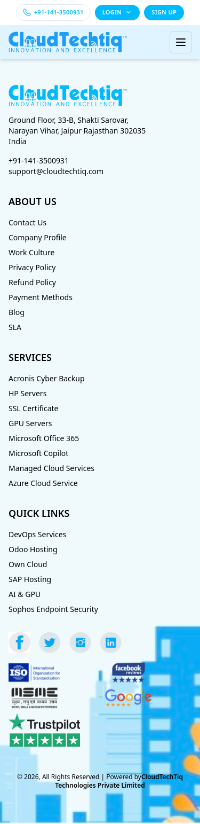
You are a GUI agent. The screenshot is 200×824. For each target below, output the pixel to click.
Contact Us (27, 222)
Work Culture (31, 252)
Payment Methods (41, 297)
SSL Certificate (34, 408)
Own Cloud (28, 564)
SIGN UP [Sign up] (164, 12)
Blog (17, 312)
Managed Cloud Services (51, 468)
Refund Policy (32, 282)
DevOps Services (37, 534)
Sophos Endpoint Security (53, 609)
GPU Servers (30, 423)
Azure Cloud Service (43, 483)
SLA (15, 327)
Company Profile (38, 237)
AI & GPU (25, 594)
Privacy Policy (32, 267)
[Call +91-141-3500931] (53, 12)
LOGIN (117, 12)
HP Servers (27, 393)
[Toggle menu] (180, 42)
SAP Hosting (30, 579)
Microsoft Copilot (38, 453)
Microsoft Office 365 (44, 438)
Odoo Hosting (33, 549)
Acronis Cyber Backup (47, 378)
